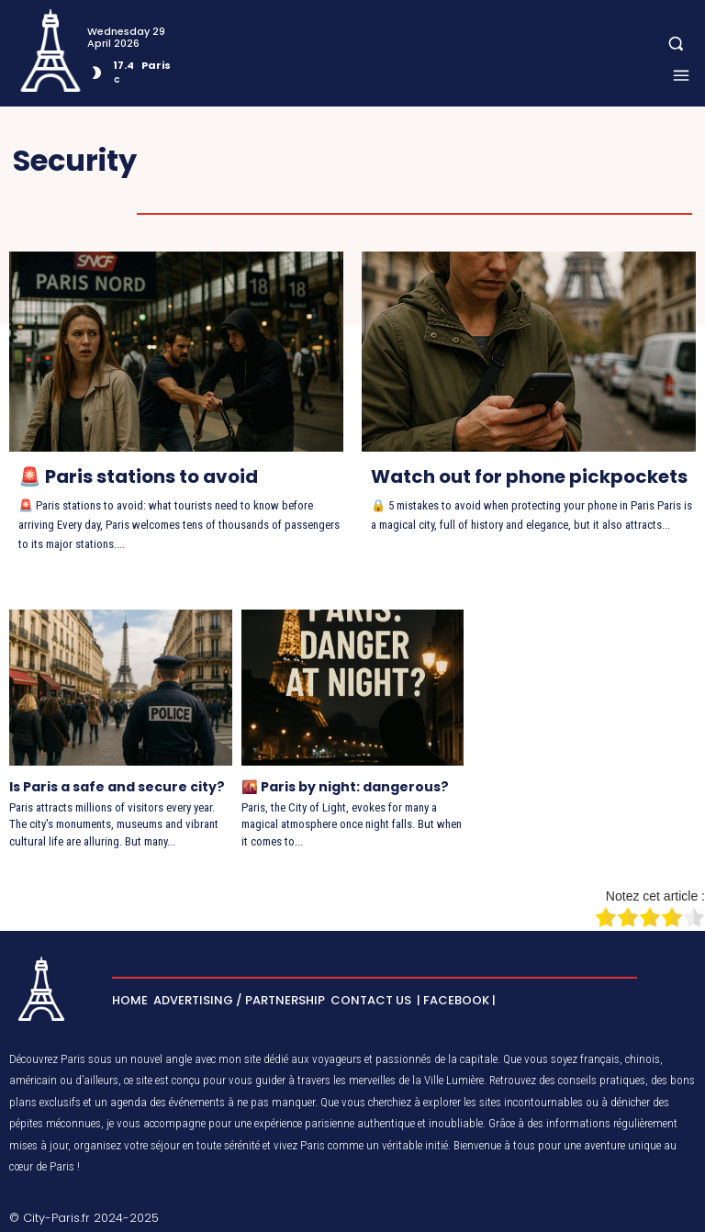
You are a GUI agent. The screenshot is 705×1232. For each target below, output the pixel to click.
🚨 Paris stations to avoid (138, 476)
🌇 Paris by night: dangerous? (344, 787)
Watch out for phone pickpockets (529, 476)
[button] (676, 43)
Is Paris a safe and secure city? (116, 787)
